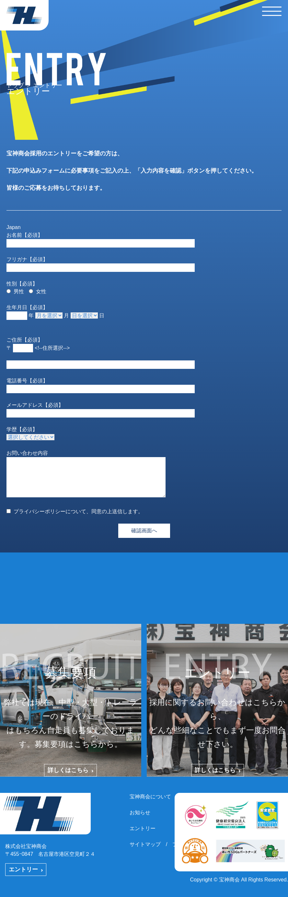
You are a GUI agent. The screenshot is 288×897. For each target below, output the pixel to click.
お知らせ (140, 812)
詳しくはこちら (70, 770)
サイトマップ (145, 844)
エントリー (26, 869)
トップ (15, 85)
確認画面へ (144, 530)
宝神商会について (150, 796)
